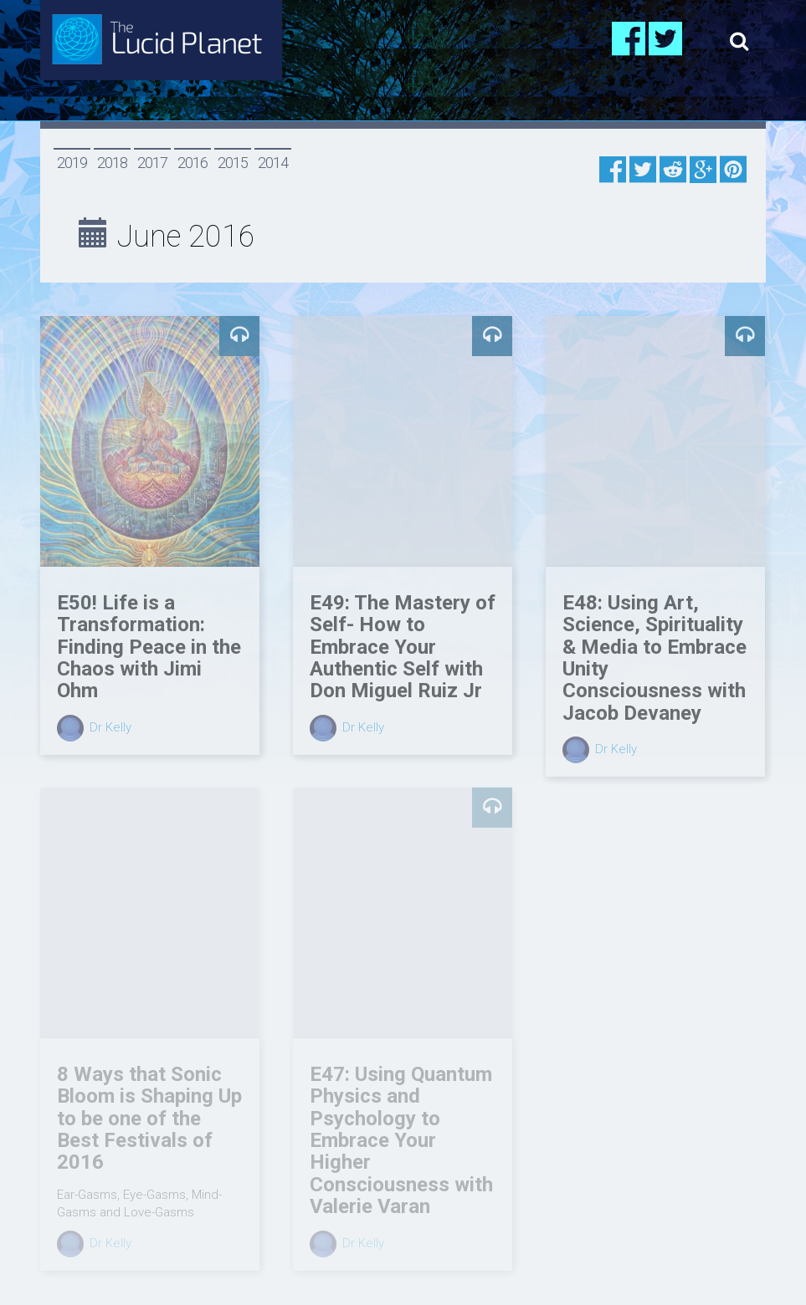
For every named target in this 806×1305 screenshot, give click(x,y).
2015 (233, 162)
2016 (192, 162)
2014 (273, 162)
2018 (112, 162)
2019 (72, 162)
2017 (152, 162)
